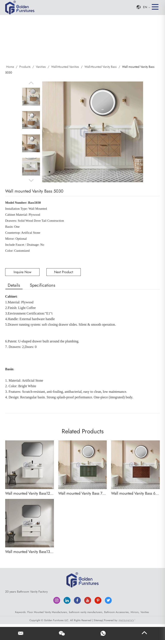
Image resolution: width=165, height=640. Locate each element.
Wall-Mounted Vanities (65, 67)
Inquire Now (22, 271)
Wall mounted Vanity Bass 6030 (135, 493)
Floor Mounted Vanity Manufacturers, (47, 612)
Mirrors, (135, 612)
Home (10, 67)
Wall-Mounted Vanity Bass (100, 67)
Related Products (83, 431)
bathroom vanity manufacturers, (86, 612)
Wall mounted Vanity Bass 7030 (82, 493)
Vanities (41, 67)
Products (25, 67)
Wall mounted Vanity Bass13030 (29, 551)
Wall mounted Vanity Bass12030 (29, 493)
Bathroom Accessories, (117, 612)
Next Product (63, 271)
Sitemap (98, 620)
